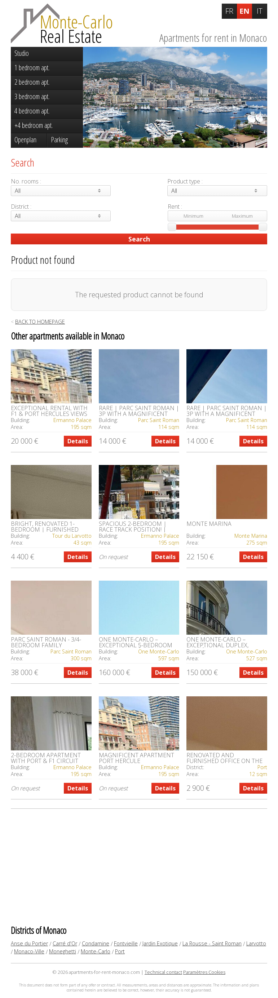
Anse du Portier (29, 943)
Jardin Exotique (160, 943)
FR (229, 11)
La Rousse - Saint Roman (212, 943)
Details (77, 441)
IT (259, 11)
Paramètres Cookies (204, 972)
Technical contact (163, 972)
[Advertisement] (139, 866)
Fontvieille (126, 943)
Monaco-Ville (29, 951)
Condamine (95, 943)
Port (120, 951)
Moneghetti (62, 951)
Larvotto (256, 943)
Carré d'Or (65, 943)
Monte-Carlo (95, 951)
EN (244, 11)
